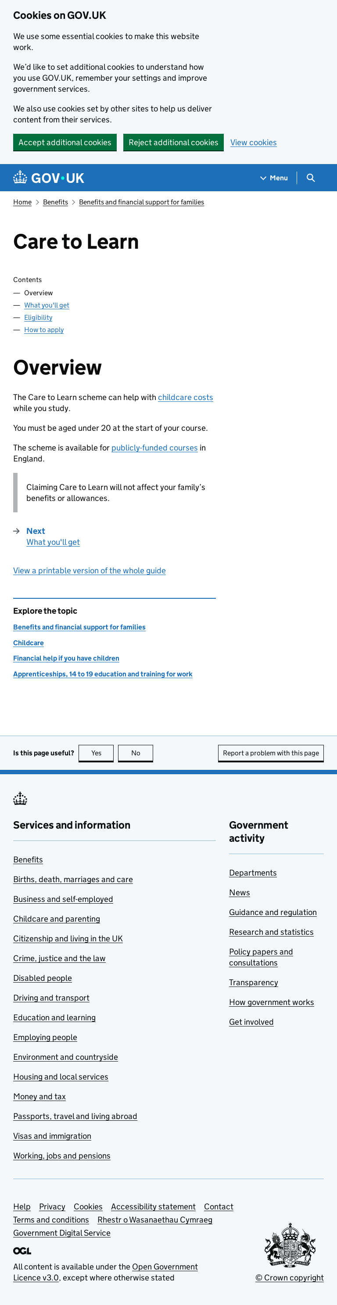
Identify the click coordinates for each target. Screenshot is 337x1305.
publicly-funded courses (154, 448)
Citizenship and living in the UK (68, 938)
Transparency (253, 982)
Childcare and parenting (56, 919)
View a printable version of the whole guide (89, 570)
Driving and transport (51, 998)
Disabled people (42, 978)
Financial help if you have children (66, 658)
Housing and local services (60, 1077)
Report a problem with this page (271, 753)
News (239, 892)
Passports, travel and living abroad (75, 1116)
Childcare (28, 643)
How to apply (44, 329)
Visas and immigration (52, 1136)
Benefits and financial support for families (141, 202)
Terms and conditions (51, 1220)
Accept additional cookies (64, 142)
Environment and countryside (65, 1057)
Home (22, 202)
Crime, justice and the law (59, 958)
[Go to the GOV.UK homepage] (48, 178)
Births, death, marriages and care (73, 879)
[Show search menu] (310, 177)
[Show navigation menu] (274, 177)
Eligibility (38, 317)
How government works (271, 1002)
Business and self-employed (63, 899)
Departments (253, 873)
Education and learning (54, 1017)
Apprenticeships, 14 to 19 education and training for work (103, 674)
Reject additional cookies (174, 142)
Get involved (251, 1022)
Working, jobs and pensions (62, 1156)
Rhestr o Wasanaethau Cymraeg (154, 1220)
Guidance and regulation (273, 912)
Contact (218, 1206)
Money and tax (39, 1096)
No (142, 753)
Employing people (45, 1037)
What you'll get (46, 305)
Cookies (88, 1206)
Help (22, 1206)
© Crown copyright (289, 1278)
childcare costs (185, 397)
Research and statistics (271, 932)
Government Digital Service (62, 1233)
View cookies (253, 142)
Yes (102, 753)
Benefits (55, 202)
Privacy (52, 1206)
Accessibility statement (153, 1206)
